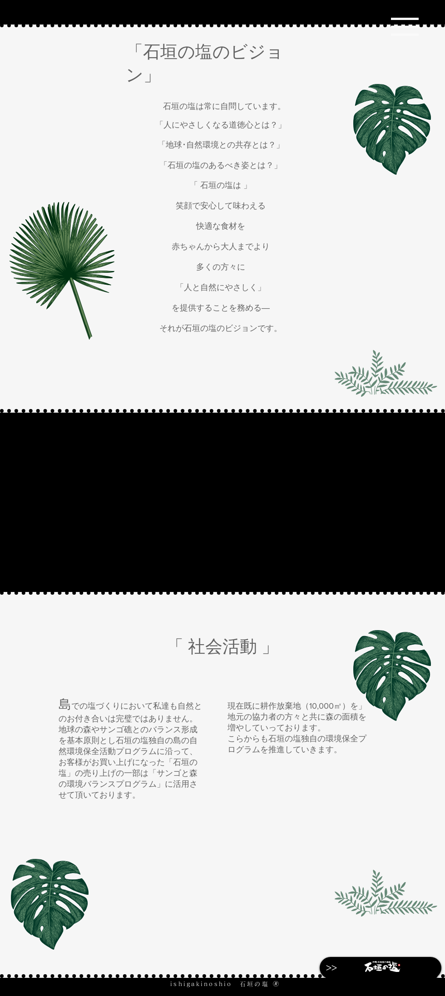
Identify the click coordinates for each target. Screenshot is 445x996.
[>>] (331, 967)
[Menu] (405, 26)
